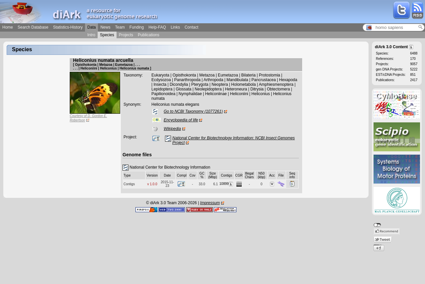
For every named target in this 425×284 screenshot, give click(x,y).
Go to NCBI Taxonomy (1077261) (193, 111)
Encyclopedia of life (181, 120)
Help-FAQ (157, 27)
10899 (226, 184)
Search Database (33, 27)
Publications (148, 35)
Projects (126, 35)
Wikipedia (172, 128)
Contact (191, 27)
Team (120, 27)
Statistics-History (68, 27)
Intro (91, 35)
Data (91, 27)
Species (107, 35)
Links (175, 27)
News (105, 27)
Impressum (210, 203)
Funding (136, 27)
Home (7, 27)
